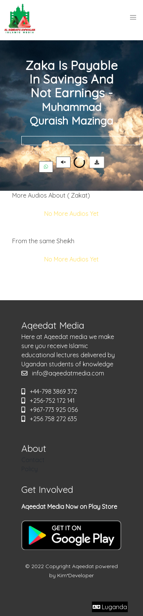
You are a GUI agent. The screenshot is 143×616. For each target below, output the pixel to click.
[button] (133, 17)
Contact (33, 460)
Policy (29, 469)
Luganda (110, 607)
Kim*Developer (75, 575)
